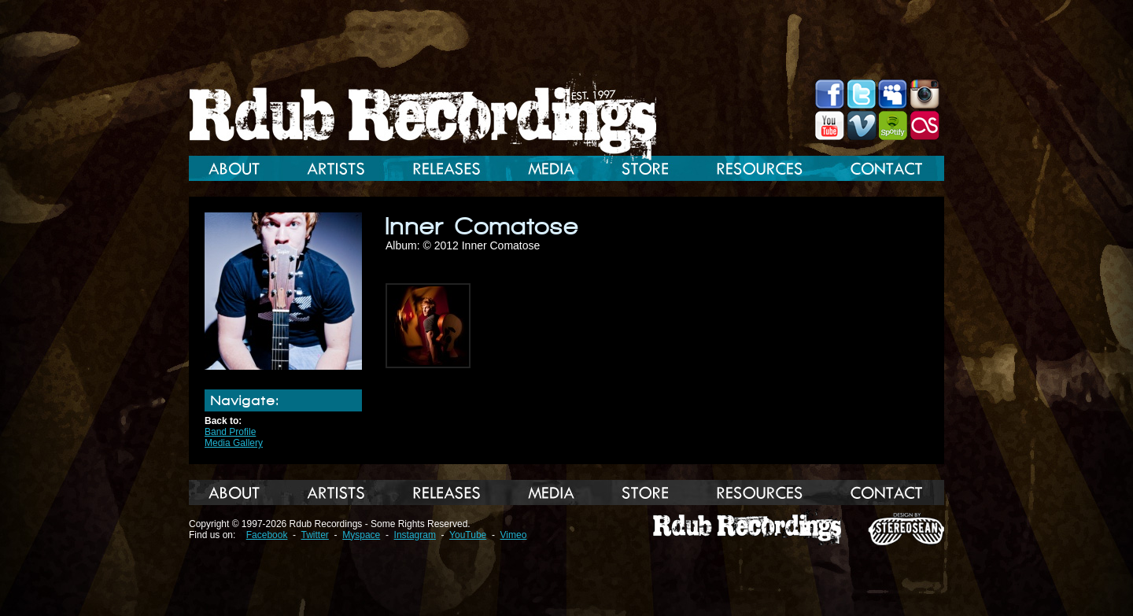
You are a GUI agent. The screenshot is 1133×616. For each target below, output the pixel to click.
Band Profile (230, 431)
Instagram (415, 534)
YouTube (467, 534)
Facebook (267, 534)
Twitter (315, 534)
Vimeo (513, 534)
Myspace (361, 534)
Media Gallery (234, 442)
